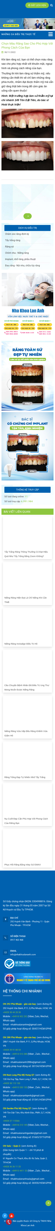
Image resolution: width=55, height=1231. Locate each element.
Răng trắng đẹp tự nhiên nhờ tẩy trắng (24, 777)
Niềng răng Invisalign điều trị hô (20, 643)
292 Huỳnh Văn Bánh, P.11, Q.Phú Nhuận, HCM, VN (27, 1008)
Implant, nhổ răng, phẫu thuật (20, 259)
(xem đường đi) (44, 1004)
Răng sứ (9, 246)
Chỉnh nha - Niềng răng (17, 253)
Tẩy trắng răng (12, 240)
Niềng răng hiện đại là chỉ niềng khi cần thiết (25, 599)
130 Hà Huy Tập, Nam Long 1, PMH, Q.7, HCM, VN (27, 1079)
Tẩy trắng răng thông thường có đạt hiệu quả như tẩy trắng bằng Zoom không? (26, 554)
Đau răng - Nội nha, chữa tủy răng (22, 265)
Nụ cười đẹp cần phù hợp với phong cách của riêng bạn (26, 820)
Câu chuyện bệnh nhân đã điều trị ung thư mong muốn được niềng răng (26, 687)
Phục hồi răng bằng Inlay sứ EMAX (22, 864)
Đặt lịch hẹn (37, 5)
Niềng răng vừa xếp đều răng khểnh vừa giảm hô (25, 733)
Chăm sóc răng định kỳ (17, 234)
